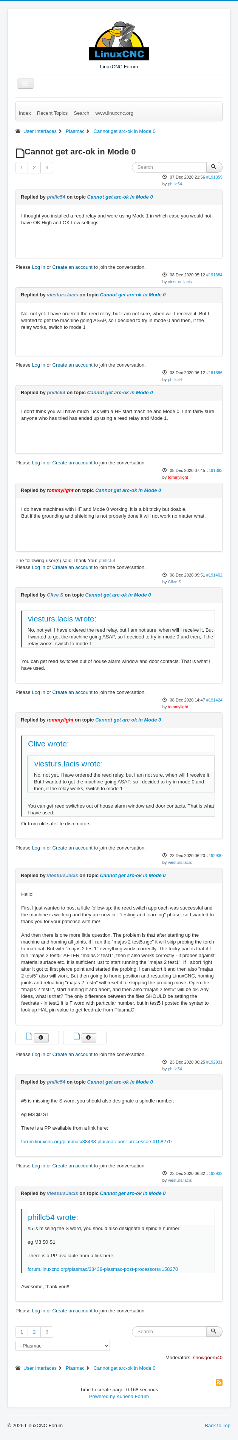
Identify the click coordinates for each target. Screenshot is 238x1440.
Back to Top (217, 1425)
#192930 (214, 855)
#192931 (214, 1062)
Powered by (102, 1396)
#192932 (214, 1173)
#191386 (214, 372)
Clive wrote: (48, 743)
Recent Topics (52, 113)
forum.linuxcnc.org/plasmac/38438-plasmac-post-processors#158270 (96, 1141)
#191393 (214, 470)
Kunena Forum (132, 1396)
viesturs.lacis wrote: (62, 618)
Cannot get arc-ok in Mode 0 (120, 197)
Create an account (73, 267)
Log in (38, 267)
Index (25, 113)
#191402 (214, 575)
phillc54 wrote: (53, 1217)
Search (81, 113)
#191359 (214, 177)
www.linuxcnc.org (114, 113)
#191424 (214, 700)
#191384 (214, 275)
